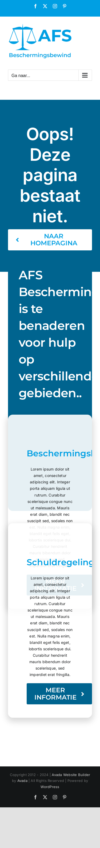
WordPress (50, 787)
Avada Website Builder (71, 775)
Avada (22, 780)
